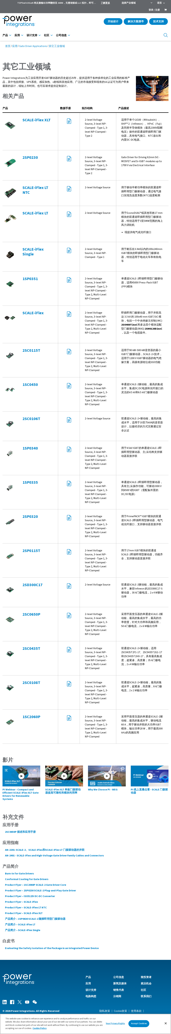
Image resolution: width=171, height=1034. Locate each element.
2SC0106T (31, 419)
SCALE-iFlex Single (33, 251)
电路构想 (91, 996)
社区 (46, 35)
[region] (85, 1024)
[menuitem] (165, 10)
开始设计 (113, 21)
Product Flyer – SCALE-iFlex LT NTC (26, 907)
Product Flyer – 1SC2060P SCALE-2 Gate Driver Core (35, 885)
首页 (8, 46)
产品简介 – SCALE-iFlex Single (22, 930)
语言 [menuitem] (159, 3)
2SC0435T (31, 648)
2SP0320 (30, 516)
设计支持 (32, 35)
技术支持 (158, 21)
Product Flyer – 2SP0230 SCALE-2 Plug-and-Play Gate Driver (40, 890)
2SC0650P (31, 614)
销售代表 (118, 990)
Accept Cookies (139, 1023)
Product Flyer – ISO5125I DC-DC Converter (30, 896)
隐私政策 (104, 1011)
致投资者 (146, 977)
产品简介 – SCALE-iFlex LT (20, 924)
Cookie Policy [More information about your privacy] (40, 1028)
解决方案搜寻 (136, 21)
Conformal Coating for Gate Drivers (26, 879)
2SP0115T (31, 551)
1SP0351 (30, 279)
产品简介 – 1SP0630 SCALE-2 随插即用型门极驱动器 (35, 919)
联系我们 (146, 996)
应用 (17, 35)
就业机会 (146, 983)
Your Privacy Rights (115, 1023)
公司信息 (61, 35)
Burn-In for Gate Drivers (19, 873)
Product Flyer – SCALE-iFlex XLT (24, 913)
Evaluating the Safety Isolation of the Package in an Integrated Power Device (52, 948)
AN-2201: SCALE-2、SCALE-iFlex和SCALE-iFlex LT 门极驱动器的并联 (44, 850)
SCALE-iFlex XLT (37, 120)
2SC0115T (31, 350)
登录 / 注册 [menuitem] (154, 10)
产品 (5, 35)
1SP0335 (30, 482)
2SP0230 (30, 157)
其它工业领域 (57, 46)
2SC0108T (31, 683)
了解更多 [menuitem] (105, 3)
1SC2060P (31, 717)
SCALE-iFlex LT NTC (35, 190)
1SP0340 (30, 448)
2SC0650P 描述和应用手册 (20, 832)
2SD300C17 (33, 585)
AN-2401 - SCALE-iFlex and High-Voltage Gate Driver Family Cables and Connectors (54, 855)
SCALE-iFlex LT (35, 213)
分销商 (117, 996)
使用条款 (136, 1011)
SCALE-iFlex (33, 313)
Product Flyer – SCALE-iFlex (21, 902)
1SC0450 (30, 385)
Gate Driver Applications (33, 46)
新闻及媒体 (120, 983)
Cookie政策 (120, 1011)
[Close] (165, 1023)
